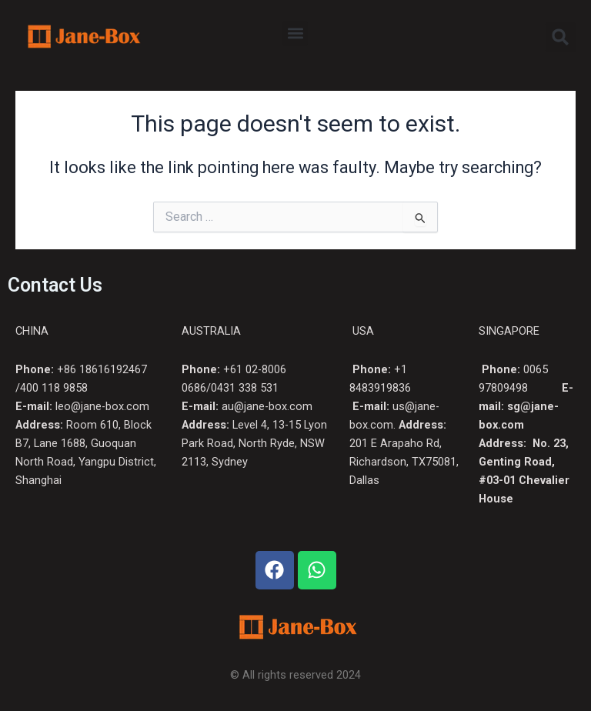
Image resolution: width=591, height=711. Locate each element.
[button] (295, 33)
